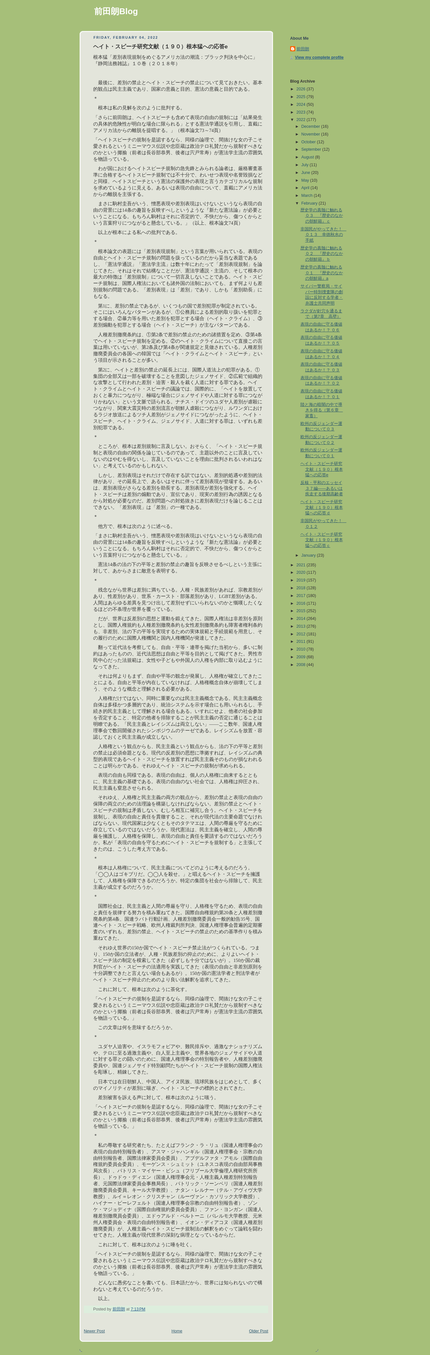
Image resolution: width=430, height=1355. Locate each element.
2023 (302, 112)
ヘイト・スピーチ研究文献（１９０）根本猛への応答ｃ (321, 540)
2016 (302, 603)
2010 (302, 649)
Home (176, 1331)
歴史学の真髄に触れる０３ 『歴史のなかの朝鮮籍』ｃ (321, 216)
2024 (302, 104)
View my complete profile (319, 57)
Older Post (258, 1331)
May (305, 180)
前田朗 (303, 49)
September (311, 149)
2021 (302, 565)
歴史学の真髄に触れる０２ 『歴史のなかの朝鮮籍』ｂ (321, 254)
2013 (302, 626)
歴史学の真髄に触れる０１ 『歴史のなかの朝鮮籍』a (321, 273)
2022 (302, 119)
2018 (302, 588)
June (306, 172)
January (309, 555)
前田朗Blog (116, 11)
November (311, 134)
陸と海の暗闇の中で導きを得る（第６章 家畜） (321, 410)
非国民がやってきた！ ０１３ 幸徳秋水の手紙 (323, 235)
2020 (302, 572)
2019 (302, 580)
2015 (302, 611)
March (307, 195)
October (309, 142)
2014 (302, 618)
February (310, 203)
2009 (302, 657)
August (308, 157)
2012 (302, 634)
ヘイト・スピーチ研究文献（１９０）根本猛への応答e (321, 469)
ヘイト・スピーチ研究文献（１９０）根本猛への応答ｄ (321, 507)
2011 (302, 641)
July (305, 165)
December (311, 126)
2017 (302, 595)
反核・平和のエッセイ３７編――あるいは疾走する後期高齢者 (321, 488)
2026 (302, 89)
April (306, 188)
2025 (302, 97)
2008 (302, 664)
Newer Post (94, 1331)
